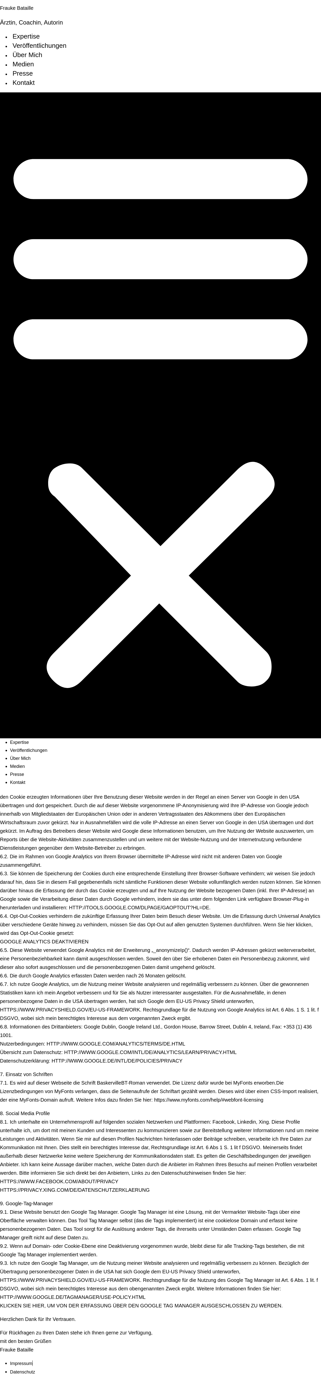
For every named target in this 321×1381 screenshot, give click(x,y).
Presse (23, 73)
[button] (160, 415)
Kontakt (24, 82)
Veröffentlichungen (39, 45)
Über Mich (27, 55)
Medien (23, 64)
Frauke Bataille (16, 8)
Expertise (26, 36)
